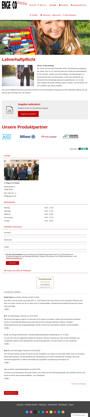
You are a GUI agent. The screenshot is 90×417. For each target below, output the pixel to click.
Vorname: (7, 232)
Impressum (19, 404)
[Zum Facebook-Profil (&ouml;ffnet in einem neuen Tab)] (27, 412)
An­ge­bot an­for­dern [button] (28, 114)
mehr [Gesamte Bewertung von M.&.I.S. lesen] (6, 362)
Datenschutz (42, 404)
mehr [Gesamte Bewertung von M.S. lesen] (6, 328)
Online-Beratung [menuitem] (69, 15)
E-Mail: (6, 247)
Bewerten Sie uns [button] (11, 393)
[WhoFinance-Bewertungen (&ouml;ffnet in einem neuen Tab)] (55, 412)
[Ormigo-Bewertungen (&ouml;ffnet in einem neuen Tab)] (59, 412)
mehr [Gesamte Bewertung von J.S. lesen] (6, 378)
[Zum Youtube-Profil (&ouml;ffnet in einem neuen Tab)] (47, 412)
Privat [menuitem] (52, 5)
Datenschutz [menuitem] (56, 15)
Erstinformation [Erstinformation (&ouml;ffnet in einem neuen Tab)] (52, 404)
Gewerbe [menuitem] (63, 5)
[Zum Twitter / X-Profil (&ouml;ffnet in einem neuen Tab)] (35, 412)
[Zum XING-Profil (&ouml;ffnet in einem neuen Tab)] (39, 412)
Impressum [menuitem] (45, 15)
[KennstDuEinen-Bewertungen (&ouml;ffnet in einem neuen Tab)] (63, 412)
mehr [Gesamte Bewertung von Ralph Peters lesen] (6, 309)
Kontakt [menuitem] (33, 15)
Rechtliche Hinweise (31, 404)
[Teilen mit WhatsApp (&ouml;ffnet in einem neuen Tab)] (84, 149)
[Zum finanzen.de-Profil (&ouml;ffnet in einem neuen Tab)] (51, 412)
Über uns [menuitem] (42, 5)
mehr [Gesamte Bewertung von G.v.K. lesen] (6, 344)
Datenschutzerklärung (14, 258)
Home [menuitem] (33, 5)
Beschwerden (63, 404)
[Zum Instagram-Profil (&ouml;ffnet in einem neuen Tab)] (31, 412)
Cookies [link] (71, 404)
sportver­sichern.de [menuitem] (78, 5)
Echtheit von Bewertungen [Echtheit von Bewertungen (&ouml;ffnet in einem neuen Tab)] (79, 383)
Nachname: (8, 240)
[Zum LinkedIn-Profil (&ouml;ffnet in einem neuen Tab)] (43, 412)
